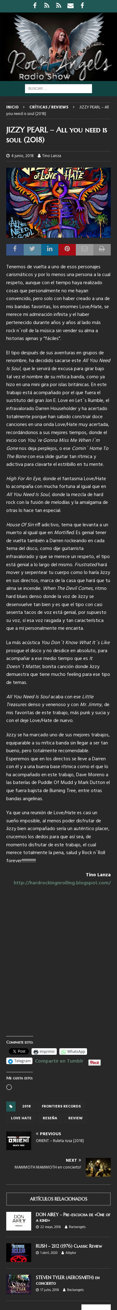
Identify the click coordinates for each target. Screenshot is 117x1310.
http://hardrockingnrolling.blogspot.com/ (62, 883)
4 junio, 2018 (22, 156)
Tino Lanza (51, 156)
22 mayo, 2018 (50, 1227)
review (75, 1118)
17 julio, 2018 (49, 1290)
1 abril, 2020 (48, 1253)
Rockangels (77, 1227)
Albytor (71, 1253)
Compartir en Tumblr (59, 1060)
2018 (26, 1106)
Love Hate (21, 1118)
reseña (50, 1118)
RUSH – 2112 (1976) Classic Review (69, 1246)
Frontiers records (61, 1106)
